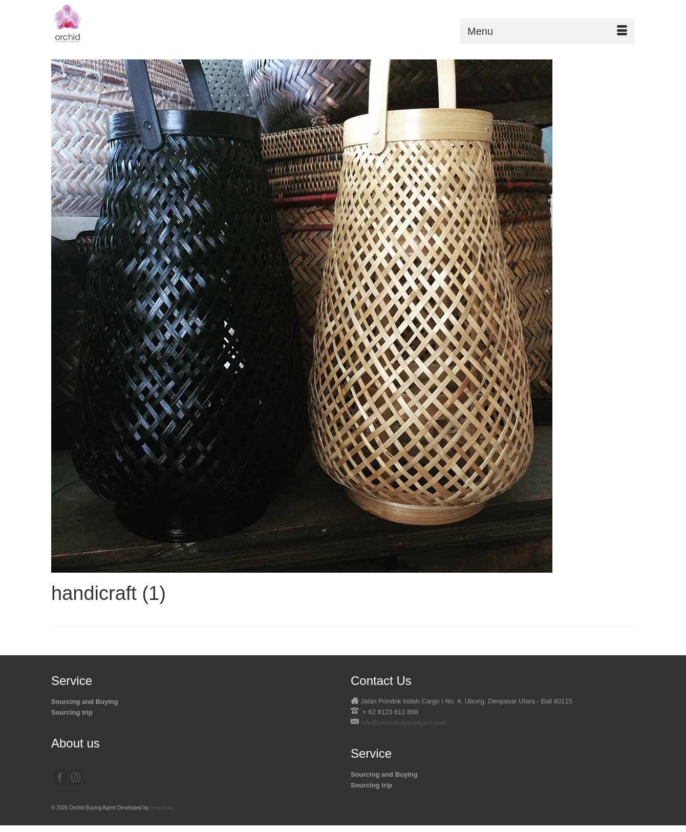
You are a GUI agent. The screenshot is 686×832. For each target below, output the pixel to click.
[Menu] (547, 31)
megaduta (161, 807)
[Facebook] (60, 777)
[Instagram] (76, 777)
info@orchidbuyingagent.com (404, 722)
